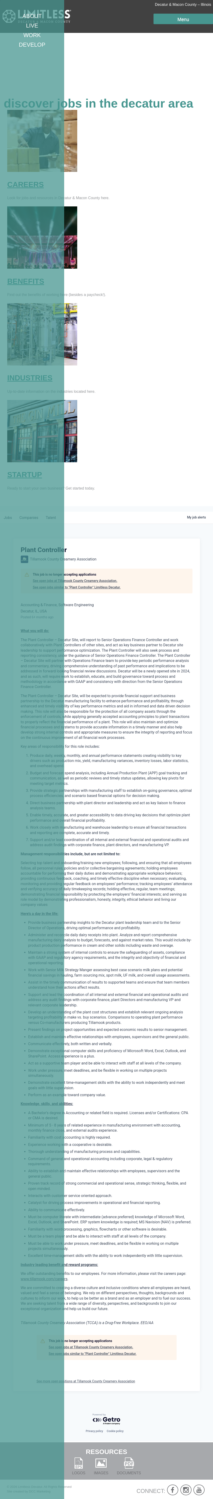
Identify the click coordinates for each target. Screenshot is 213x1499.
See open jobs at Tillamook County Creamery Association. (75, 581)
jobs (8, 517)
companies (28, 517)
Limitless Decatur (30, 1487)
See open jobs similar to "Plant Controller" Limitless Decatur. (77, 587)
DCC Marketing (40, 1491)
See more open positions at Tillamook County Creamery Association (86, 1381)
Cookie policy (115, 1431)
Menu (183, 19)
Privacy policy (94, 1431)
